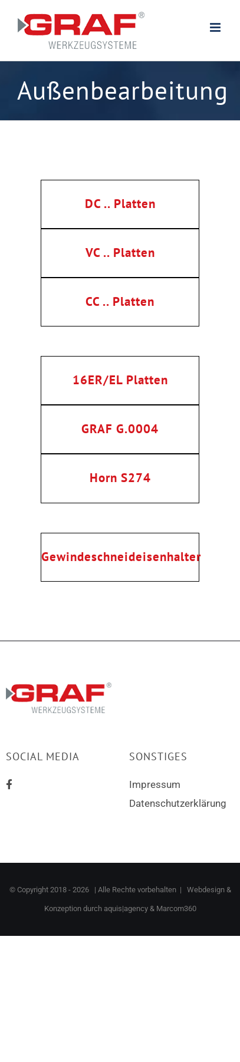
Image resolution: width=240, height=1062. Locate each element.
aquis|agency (126, 908)
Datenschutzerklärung (177, 803)
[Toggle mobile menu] (216, 27)
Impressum (154, 784)
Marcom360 (176, 908)
